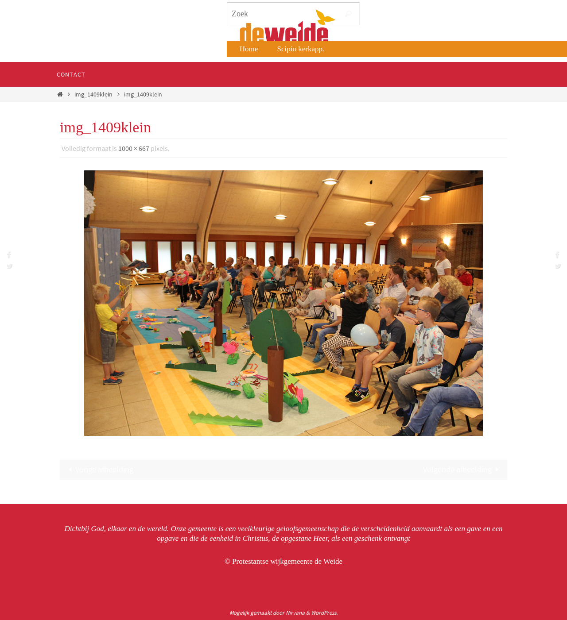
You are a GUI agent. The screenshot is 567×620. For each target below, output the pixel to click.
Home (249, 49)
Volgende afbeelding (463, 469)
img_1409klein (93, 94)
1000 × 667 (133, 148)
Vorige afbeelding (98, 469)
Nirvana (295, 612)
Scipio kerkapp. (301, 49)
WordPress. (324, 612)
